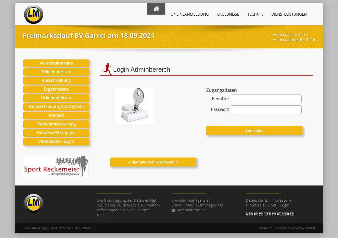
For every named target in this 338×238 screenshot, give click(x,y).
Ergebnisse (228, 14)
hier (100, 214)
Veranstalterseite (56, 63)
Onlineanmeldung (190, 14)
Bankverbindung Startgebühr (56, 106)
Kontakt (56, 115)
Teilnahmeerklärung (56, 124)
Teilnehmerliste (56, 72)
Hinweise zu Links (261, 205)
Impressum (281, 200)
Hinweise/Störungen (56, 133)
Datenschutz (256, 200)
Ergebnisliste (56, 89)
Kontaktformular (192, 210)
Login (285, 205)
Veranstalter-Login (56, 141)
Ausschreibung (56, 80)
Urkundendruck (56, 98)
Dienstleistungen (289, 14)
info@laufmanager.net (203, 205)
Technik (255, 14)
